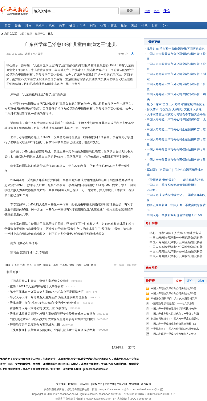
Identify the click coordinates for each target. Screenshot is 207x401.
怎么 (156, 11)
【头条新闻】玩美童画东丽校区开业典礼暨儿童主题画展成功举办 (52, 330)
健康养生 (40, 33)
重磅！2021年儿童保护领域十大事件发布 (37, 286)
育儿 (114, 25)
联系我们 (73, 384)
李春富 (47, 264)
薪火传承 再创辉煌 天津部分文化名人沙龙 (174, 109)
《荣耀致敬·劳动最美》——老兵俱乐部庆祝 (175, 179)
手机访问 (122, 384)
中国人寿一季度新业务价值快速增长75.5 (173, 323)
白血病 (37, 264)
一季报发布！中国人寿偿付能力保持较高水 (175, 328)
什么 (166, 11)
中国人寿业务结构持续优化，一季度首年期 (175, 313)
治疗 (71, 264)
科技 (28, 25)
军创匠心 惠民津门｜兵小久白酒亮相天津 (174, 298)
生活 (83, 25)
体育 (103, 25)
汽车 (52, 25)
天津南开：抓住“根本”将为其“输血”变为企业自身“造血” (45, 302)
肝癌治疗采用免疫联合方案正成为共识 (35, 324)
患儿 (29, 264)
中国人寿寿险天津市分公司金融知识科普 (176, 242)
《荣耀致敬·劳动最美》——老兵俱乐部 (172, 303)
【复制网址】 (118, 347)
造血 (93, 264)
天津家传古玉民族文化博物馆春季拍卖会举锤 (176, 114)
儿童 (55, 264)
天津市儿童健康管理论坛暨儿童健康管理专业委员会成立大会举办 (52, 313)
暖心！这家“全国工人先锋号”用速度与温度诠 (176, 104)
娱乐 (18, 25)
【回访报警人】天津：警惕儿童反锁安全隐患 (39, 281)
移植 (79, 264)
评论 (189, 280)
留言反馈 (146, 384)
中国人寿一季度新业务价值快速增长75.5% (174, 215)
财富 (155, 25)
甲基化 (64, 264)
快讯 (144, 25)
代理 (147, 11)
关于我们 (61, 384)
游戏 (134, 25)
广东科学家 (18, 264)
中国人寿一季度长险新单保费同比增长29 (173, 308)
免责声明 (110, 384)
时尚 (93, 25)
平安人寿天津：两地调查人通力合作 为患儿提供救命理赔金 (48, 297)
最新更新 (154, 41)
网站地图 (134, 384)
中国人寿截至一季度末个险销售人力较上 (173, 333)
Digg (201, 280)
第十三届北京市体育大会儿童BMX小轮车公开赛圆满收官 (47, 291)
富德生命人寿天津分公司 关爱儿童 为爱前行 (39, 308)
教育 (62, 25)
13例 (86, 264)
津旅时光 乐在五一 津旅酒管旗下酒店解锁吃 (175, 48)
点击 (179, 280)
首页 (8, 25)
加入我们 (85, 384)
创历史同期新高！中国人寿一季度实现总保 (175, 318)
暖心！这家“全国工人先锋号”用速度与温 (176, 233)
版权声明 (97, 384)
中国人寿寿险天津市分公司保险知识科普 (176, 237)
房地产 (40, 25)
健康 (72, 25)
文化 (165, 25)
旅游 (124, 25)
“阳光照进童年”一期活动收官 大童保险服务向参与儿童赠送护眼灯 (52, 319)
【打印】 (131, 347)
